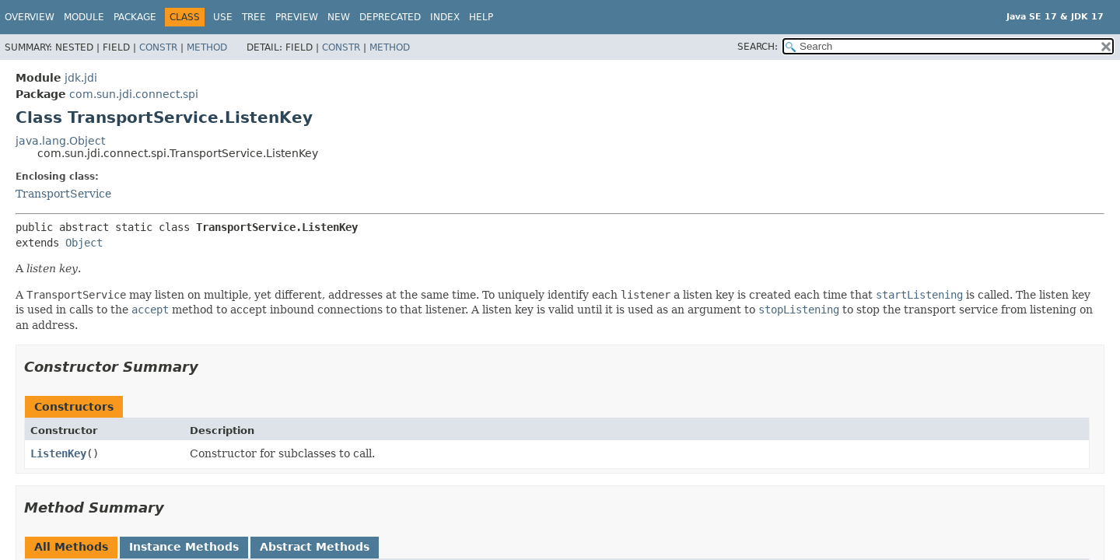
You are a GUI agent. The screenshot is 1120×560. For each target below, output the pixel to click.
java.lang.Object (60, 141)
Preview (296, 17)
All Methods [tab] (71, 547)
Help (481, 17)
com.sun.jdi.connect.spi (133, 94)
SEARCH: (757, 46)
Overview (29, 17)
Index (445, 17)
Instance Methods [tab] (184, 547)
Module (84, 17)
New (338, 17)
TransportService (63, 193)
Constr (158, 47)
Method (207, 47)
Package (135, 17)
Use (223, 17)
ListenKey (58, 453)
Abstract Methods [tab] (314, 547)
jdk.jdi (81, 78)
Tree (254, 17)
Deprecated (390, 17)
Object (84, 242)
